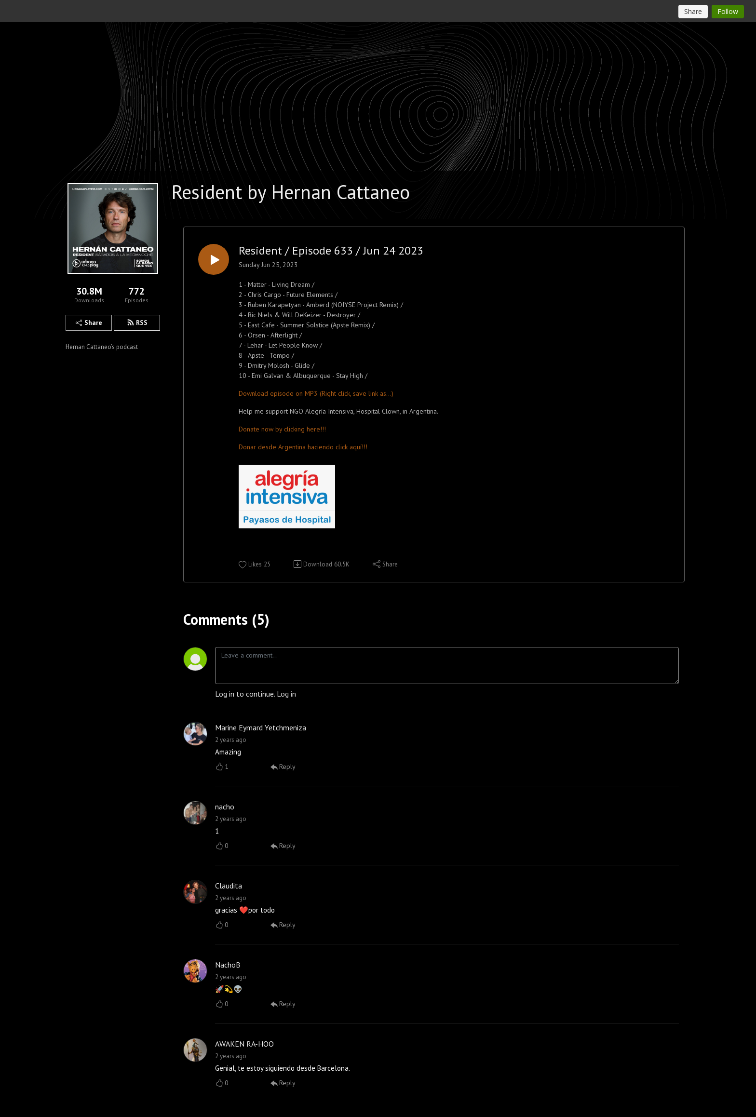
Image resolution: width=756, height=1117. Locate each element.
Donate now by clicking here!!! (282, 429)
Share (89, 322)
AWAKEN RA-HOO (244, 1044)
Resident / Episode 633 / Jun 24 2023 (331, 251)
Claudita (228, 885)
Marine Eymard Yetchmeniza (260, 727)
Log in (286, 694)
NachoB (228, 964)
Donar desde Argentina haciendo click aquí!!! (303, 447)
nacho (224, 806)
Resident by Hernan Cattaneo (291, 191)
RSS (137, 322)
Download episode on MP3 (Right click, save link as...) (316, 393)
